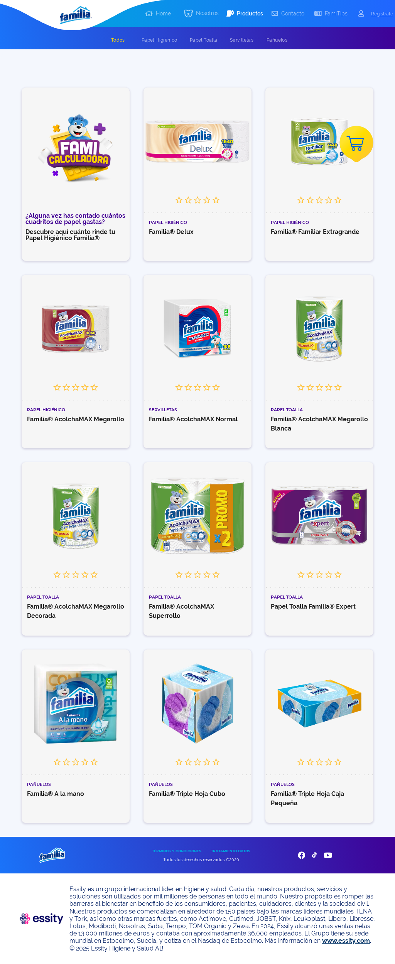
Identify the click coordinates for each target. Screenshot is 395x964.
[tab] (118, 40)
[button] (201, 14)
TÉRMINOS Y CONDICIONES (176, 851)
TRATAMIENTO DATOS (230, 851)
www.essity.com (346, 940)
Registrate (382, 14)
